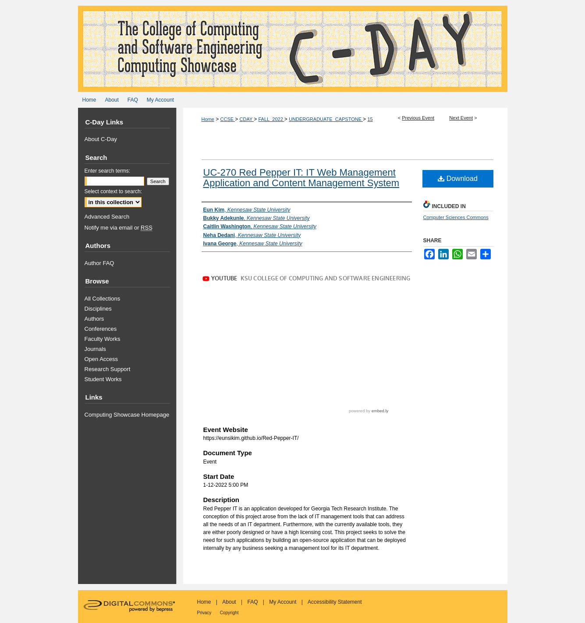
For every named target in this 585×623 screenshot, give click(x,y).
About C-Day (101, 139)
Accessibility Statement (335, 602)
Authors (94, 318)
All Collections (103, 298)
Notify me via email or (118, 227)
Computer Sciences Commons (456, 217)
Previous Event (418, 117)
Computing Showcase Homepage (127, 414)
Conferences (101, 329)
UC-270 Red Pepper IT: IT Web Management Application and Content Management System (301, 177)
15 (369, 119)
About (229, 602)
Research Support (108, 369)
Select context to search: (113, 191)
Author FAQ (99, 263)
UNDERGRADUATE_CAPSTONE (326, 119)
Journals (95, 349)
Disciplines (98, 308)
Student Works (103, 379)
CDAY (247, 119)
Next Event (461, 117)
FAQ (252, 602)
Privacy (204, 612)
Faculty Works (103, 339)
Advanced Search (107, 216)
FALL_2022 (271, 119)
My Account (282, 602)
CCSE (227, 119)
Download (458, 178)
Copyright (229, 612)
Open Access (101, 359)
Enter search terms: (108, 171)
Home (208, 119)
